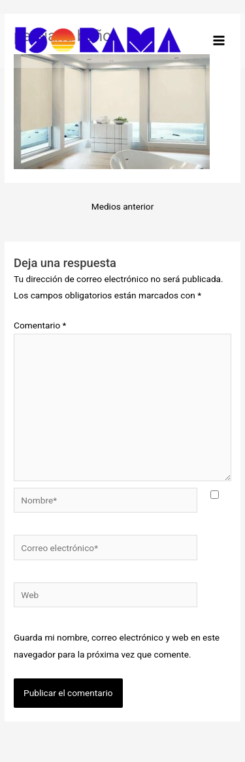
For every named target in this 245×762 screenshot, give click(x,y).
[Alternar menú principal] (219, 41)
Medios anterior (122, 206)
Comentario (40, 325)
